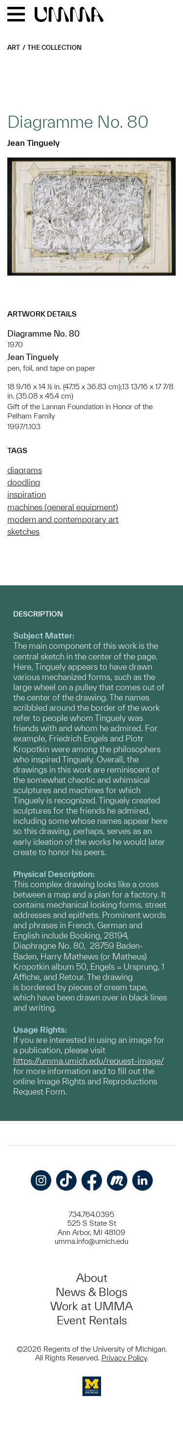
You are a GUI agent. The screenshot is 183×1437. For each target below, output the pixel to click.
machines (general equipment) (62, 507)
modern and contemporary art (63, 519)
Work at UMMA (91, 1306)
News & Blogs (91, 1291)
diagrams (24, 470)
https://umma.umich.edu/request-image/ (88, 1060)
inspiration (26, 494)
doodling (23, 482)
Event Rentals (92, 1320)
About (91, 1277)
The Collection (54, 47)
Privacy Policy (124, 1358)
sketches (23, 531)
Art (13, 47)
